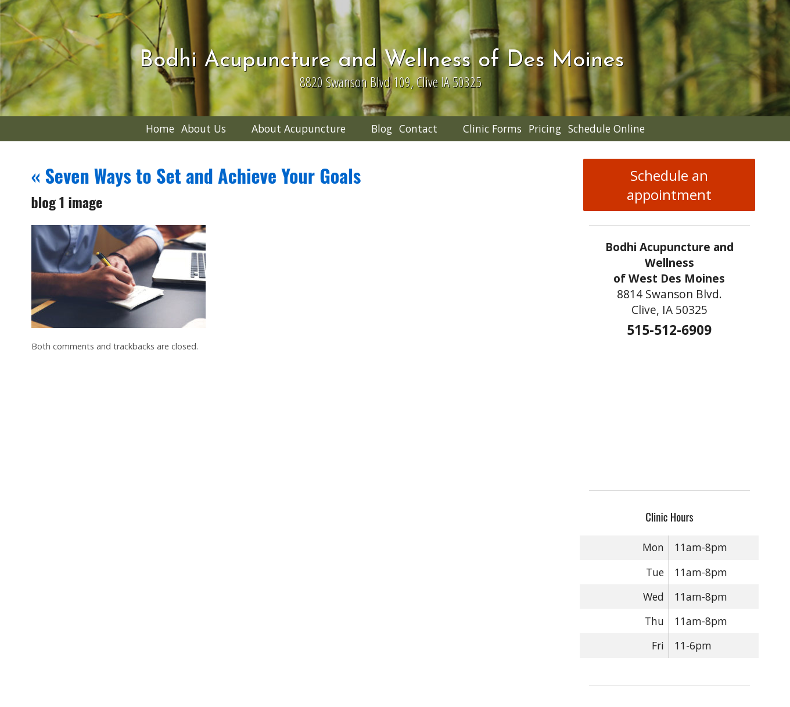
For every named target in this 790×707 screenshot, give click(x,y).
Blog (381, 128)
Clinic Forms (492, 128)
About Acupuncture (299, 128)
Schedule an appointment (669, 185)
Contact (418, 128)
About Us (203, 128)
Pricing (545, 128)
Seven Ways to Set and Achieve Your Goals (196, 175)
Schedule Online (606, 128)
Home (160, 128)
